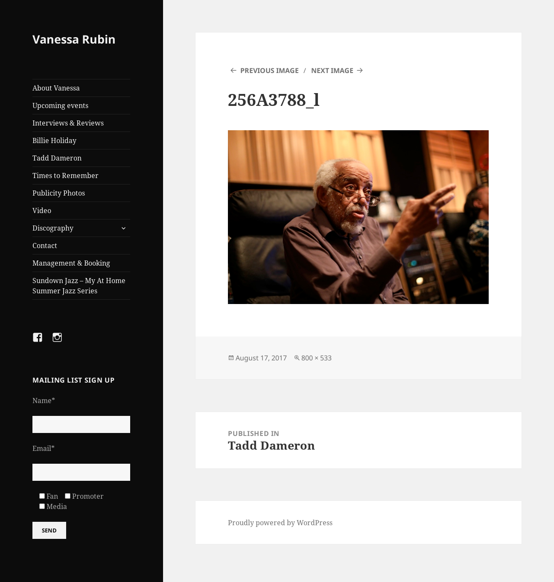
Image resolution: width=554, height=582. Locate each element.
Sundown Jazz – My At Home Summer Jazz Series (78, 285)
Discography (52, 228)
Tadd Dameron (57, 158)
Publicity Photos (58, 193)
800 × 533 (316, 358)
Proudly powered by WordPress (280, 522)
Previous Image (269, 70)
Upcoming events (60, 105)
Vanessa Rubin (74, 39)
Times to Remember (65, 175)
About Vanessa (56, 88)
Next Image (332, 70)
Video (41, 210)
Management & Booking (71, 263)
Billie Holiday (54, 140)
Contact (44, 245)
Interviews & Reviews (68, 123)
